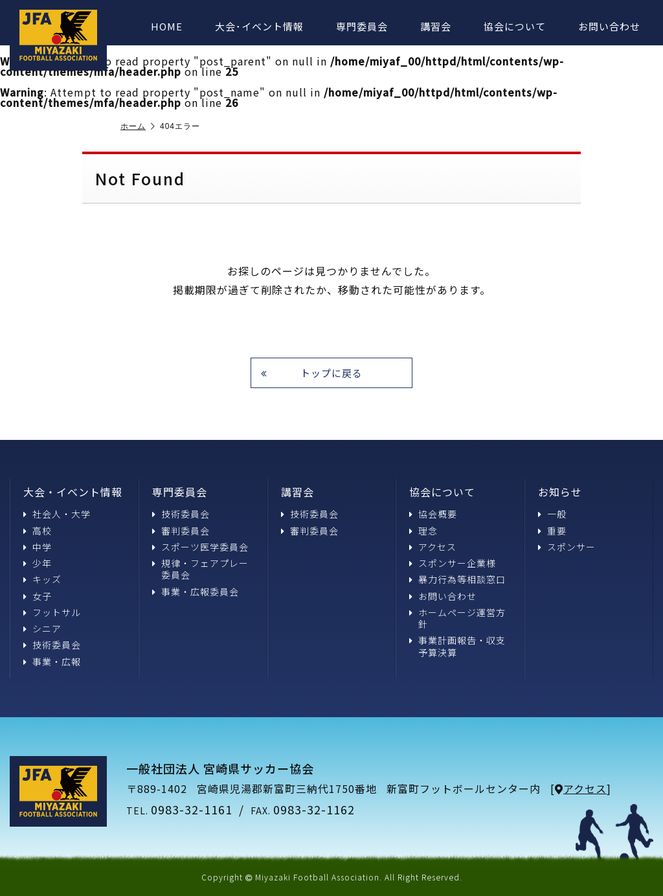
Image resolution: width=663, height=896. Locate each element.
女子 (37, 595)
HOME (167, 26)
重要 (552, 530)
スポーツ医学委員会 (200, 547)
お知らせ (560, 492)
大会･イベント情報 (259, 26)
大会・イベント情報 (72, 492)
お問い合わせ (609, 26)
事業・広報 (52, 661)
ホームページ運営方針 (457, 618)
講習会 (435, 26)
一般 (552, 514)
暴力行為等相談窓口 (457, 579)
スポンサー (567, 547)
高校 (37, 530)
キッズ (42, 579)
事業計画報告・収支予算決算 (457, 646)
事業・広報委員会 (195, 591)
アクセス (432, 547)
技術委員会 (52, 644)
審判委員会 (181, 530)
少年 (37, 563)
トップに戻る (312, 373)
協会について (515, 26)
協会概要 (433, 514)
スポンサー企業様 (452, 563)
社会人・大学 (57, 514)
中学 (37, 547)
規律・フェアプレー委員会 (200, 568)
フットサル (52, 612)
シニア (42, 628)
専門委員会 (362, 26)
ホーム (137, 126)
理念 (423, 530)
